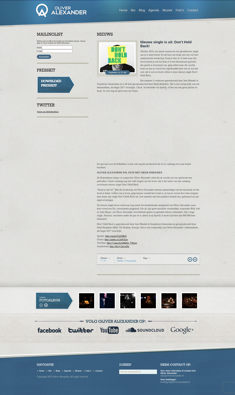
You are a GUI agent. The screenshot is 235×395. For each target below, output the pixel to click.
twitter (80, 330)
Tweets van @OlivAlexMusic (47, 112)
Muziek (167, 10)
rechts (46, 305)
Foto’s (180, 10)
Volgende (195, 259)
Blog (142, 10)
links (41, 305)
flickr (182, 330)
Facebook (131, 261)
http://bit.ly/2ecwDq (119, 246)
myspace (144, 330)
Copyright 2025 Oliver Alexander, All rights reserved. (63, 376)
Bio (133, 10)
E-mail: (39, 51)
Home (123, 10)
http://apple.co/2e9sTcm (116, 239)
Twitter (120, 261)
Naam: (39, 48)
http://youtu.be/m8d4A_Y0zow (122, 243)
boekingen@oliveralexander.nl (175, 382)
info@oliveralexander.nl (172, 375)
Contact (192, 10)
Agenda (153, 10)
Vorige (190, 259)
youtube (109, 330)
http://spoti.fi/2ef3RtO (116, 236)
